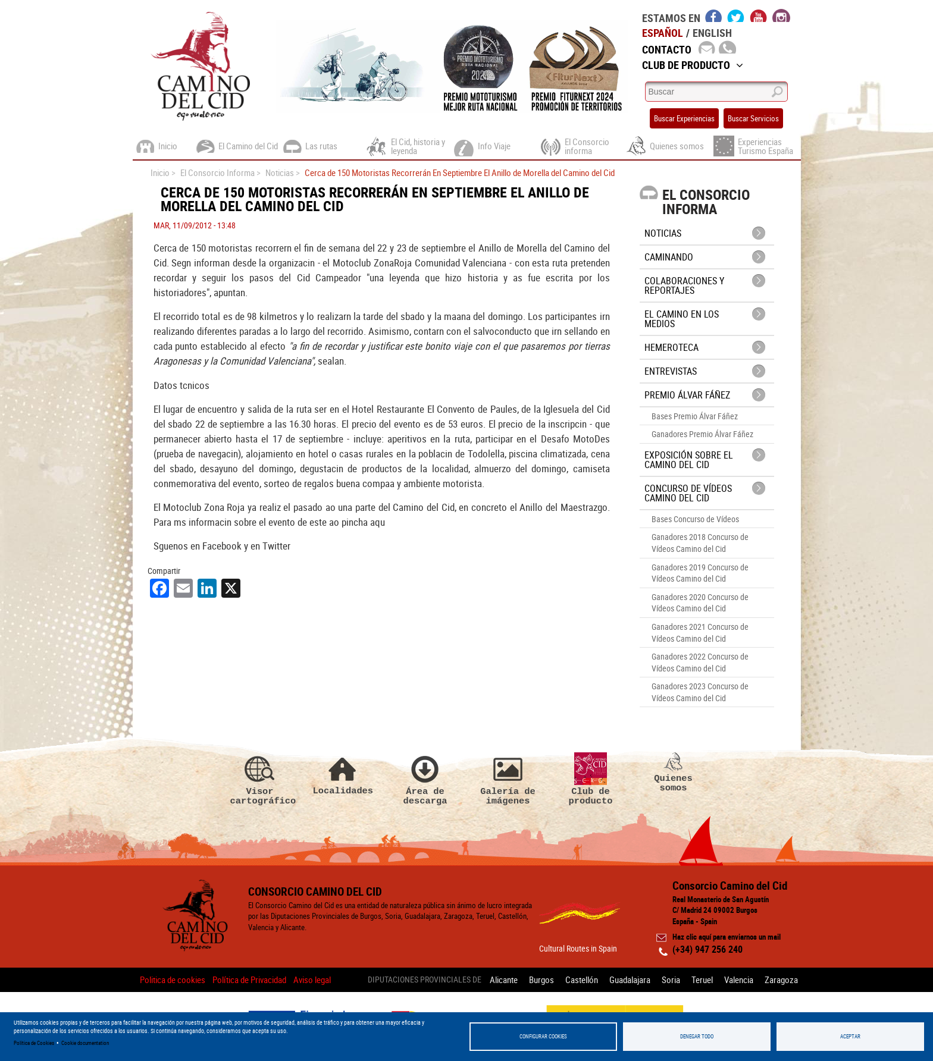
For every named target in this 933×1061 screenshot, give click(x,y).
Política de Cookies (34, 1043)
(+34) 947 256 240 (707, 949)
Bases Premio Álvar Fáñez (695, 416)
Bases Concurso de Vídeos (695, 519)
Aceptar (850, 1036)
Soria (671, 979)
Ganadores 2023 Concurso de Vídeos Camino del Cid (700, 692)
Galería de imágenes (508, 779)
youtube (759, 15)
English (712, 33)
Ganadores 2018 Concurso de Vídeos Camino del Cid (700, 542)
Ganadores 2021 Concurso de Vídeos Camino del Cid (700, 632)
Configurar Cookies (543, 1036)
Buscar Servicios (753, 118)
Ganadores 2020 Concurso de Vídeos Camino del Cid (700, 602)
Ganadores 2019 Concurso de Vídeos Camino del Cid (700, 573)
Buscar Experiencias (684, 118)
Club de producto (591, 779)
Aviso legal (312, 979)
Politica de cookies (172, 979)
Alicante (504, 979)
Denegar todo (696, 1036)
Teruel (702, 979)
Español (662, 33)
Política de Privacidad (249, 979)
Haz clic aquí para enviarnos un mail (726, 936)
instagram (781, 15)
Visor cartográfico (260, 779)
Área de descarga (425, 779)
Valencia (738, 979)
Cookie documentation (85, 1043)
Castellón (581, 979)
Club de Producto (692, 65)
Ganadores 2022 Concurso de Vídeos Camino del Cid (700, 662)
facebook (713, 15)
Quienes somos (673, 772)
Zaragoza (781, 979)
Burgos (541, 979)
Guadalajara (629, 979)
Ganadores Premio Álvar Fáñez (702, 434)
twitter (736, 15)
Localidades (342, 774)
